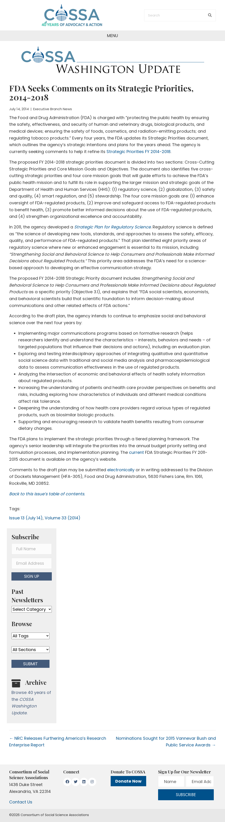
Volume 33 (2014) (62, 518)
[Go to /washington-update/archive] (31, 698)
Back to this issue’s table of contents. (47, 494)
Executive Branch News (52, 109)
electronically (120, 470)
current (136, 452)
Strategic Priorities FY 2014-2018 (138, 151)
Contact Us (20, 802)
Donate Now (128, 781)
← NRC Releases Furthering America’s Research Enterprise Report (57, 741)
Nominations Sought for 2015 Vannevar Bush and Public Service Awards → (166, 741)
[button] (31, 576)
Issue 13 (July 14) (26, 518)
